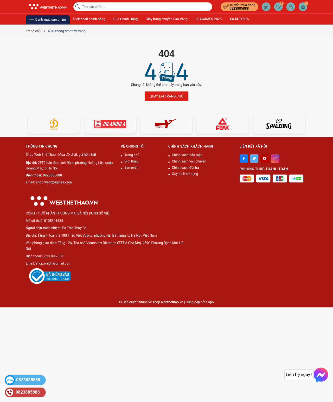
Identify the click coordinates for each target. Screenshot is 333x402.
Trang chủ (131, 155)
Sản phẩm (132, 167)
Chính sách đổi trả (185, 167)
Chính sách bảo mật (187, 155)
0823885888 (239, 8)
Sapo (210, 302)
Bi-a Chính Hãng (125, 19)
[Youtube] (265, 158)
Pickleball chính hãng (89, 19)
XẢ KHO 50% (239, 19)
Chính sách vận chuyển (189, 161)
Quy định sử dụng (185, 174)
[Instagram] (275, 158)
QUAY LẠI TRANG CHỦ (166, 96)
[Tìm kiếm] (78, 6)
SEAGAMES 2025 (209, 19)
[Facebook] (244, 158)
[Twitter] (254, 158)
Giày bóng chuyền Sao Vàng (167, 19)
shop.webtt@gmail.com (54, 182)
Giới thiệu (131, 161)
